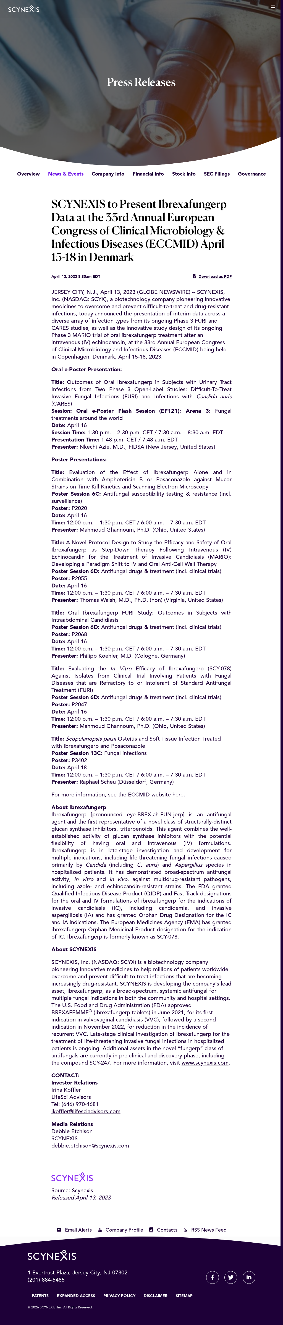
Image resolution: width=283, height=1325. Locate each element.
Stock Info (184, 174)
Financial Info (148, 174)
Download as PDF (212, 276)
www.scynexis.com (205, 1063)
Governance (252, 174)
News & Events (65, 174)
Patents (40, 1296)
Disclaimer (155, 1296)
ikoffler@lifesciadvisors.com (85, 1112)
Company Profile (124, 1230)
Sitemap (184, 1296)
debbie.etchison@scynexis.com (90, 1146)
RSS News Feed (209, 1230)
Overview (28, 174)
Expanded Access (76, 1296)
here (178, 795)
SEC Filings (217, 174)
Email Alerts (78, 1230)
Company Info (108, 174)
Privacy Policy (119, 1296)
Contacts (167, 1230)
